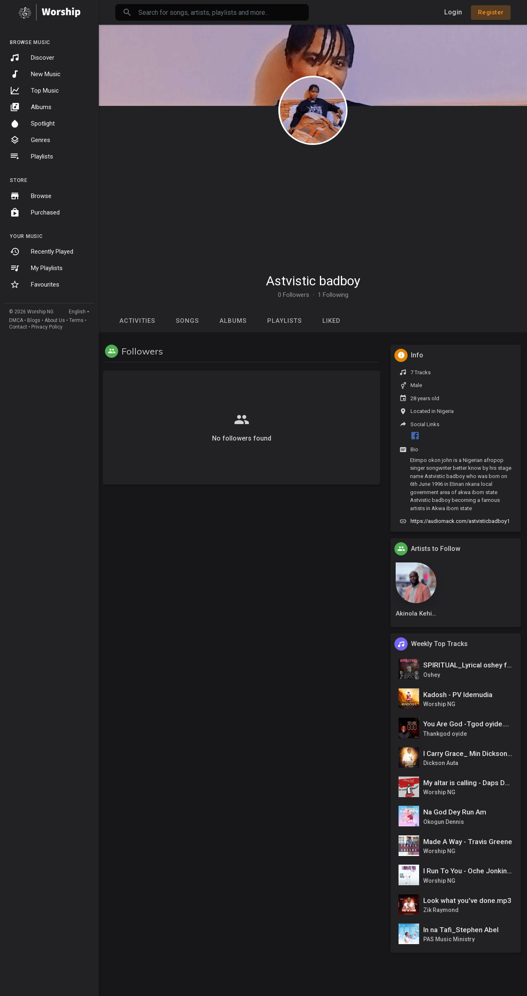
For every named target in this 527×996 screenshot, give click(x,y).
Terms (76, 320)
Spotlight (32, 123)
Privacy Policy (47, 327)
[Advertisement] (313, 205)
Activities (137, 320)
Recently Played (41, 252)
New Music (35, 74)
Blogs (33, 320)
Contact (18, 327)
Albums (30, 107)
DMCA (16, 320)
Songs (187, 320)
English (77, 312)
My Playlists (36, 268)
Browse (30, 196)
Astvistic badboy (313, 281)
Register (491, 12)
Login (453, 12)
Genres (30, 140)
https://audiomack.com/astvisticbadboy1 (460, 521)
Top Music (34, 91)
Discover (32, 58)
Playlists (31, 156)
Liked (331, 320)
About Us (54, 320)
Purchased (35, 212)
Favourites (34, 284)
